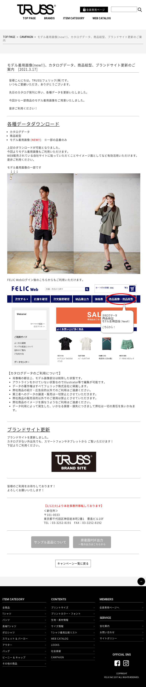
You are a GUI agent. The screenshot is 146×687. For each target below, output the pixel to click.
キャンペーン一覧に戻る (73, 563)
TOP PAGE (29, 18)
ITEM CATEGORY (73, 18)
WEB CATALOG (102, 18)
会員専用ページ (94, 9)
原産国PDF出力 (92, 542)
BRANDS (49, 18)
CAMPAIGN (26, 36)
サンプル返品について (50, 542)
